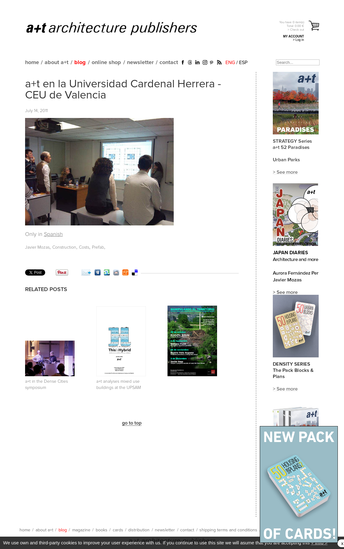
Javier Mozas (37, 247)
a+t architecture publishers (119, 28)
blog (80, 62)
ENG (230, 62)
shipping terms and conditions (228, 530)
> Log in (298, 39)
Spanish (53, 234)
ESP (243, 62)
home (32, 62)
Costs (84, 247)
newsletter (140, 62)
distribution (139, 530)
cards (118, 530)
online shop (106, 62)
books (101, 530)
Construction (64, 247)
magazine (81, 530)
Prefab (98, 247)
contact (168, 62)
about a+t (56, 62)
